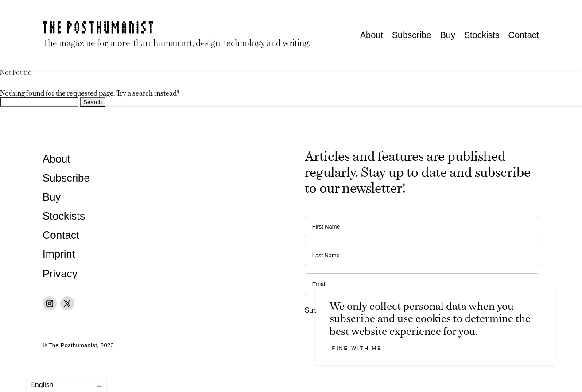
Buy (447, 35)
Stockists (482, 35)
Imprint (59, 254)
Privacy (60, 273)
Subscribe (411, 35)
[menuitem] (66, 385)
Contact (523, 35)
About (371, 35)
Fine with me (357, 348)
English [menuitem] (41, 384)
